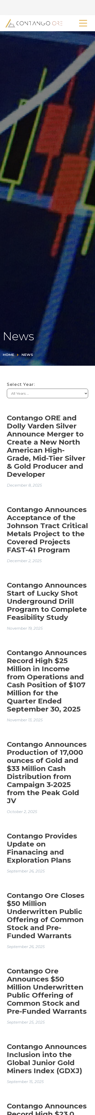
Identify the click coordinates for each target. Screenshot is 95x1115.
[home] (32, 23)
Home (8, 355)
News (27, 355)
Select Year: (21, 384)
